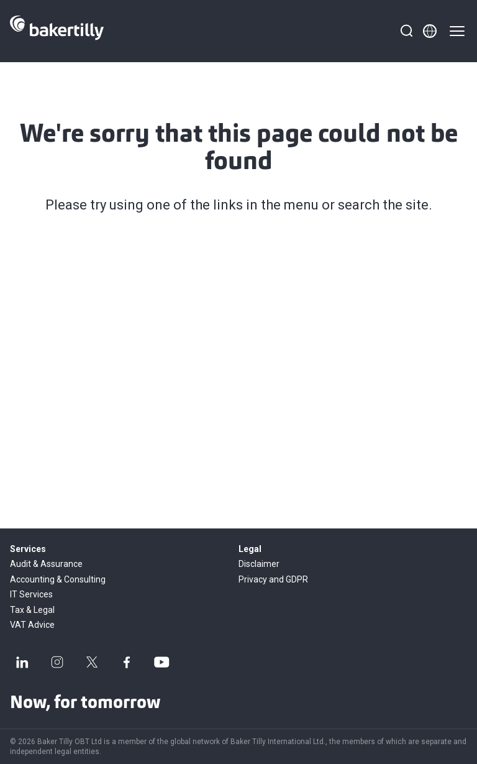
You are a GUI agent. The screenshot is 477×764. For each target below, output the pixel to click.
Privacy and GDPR (273, 579)
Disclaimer (258, 564)
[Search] (406, 31)
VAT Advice (32, 625)
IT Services (31, 594)
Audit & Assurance (46, 564)
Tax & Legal (32, 610)
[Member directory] (429, 31)
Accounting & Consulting (58, 579)
